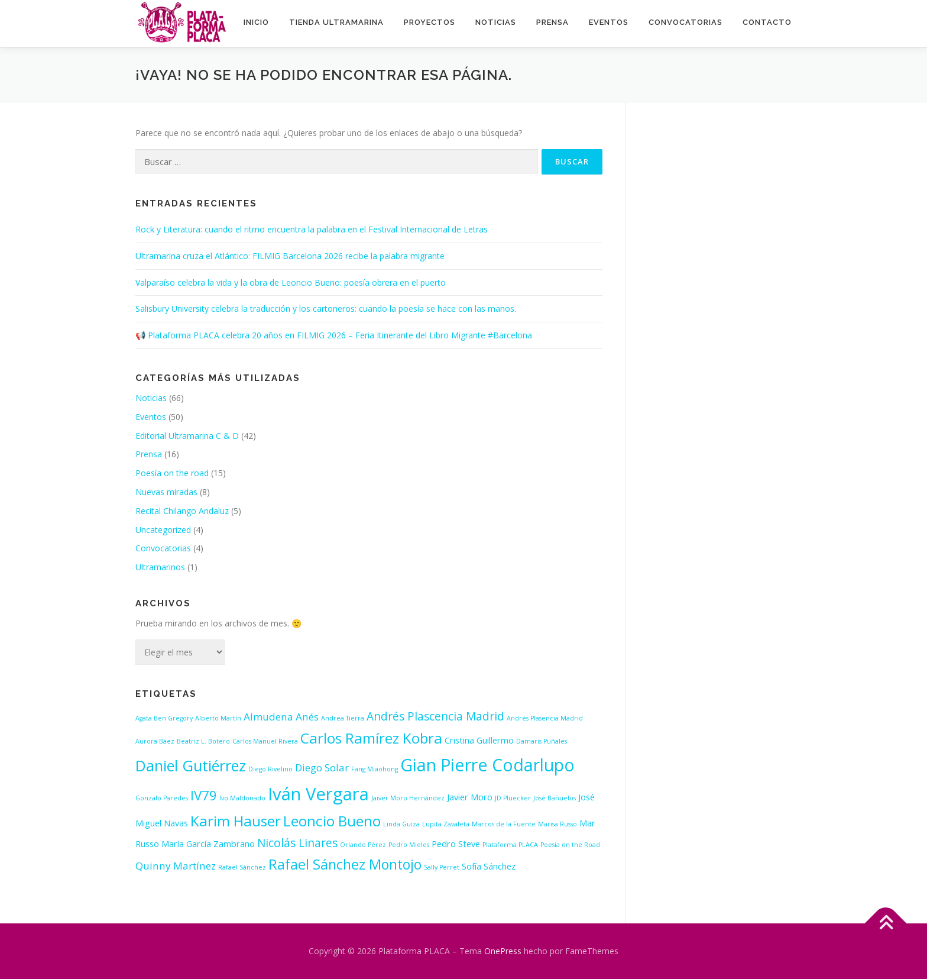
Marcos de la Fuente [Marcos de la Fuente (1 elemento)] (504, 824)
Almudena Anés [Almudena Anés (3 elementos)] (281, 716)
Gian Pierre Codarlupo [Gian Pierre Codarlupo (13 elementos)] (487, 764)
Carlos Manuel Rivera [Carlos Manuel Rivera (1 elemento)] (265, 741)
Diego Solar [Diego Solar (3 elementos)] (322, 767)
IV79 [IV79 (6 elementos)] (203, 795)
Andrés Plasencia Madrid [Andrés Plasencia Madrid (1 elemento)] (545, 718)
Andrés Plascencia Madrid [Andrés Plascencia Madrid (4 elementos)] (435, 716)
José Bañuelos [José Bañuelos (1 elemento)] (554, 798)
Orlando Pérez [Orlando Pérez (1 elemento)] (363, 845)
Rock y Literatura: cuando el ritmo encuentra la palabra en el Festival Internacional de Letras (311, 229)
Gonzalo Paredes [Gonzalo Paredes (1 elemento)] (161, 798)
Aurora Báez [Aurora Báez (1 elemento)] (154, 741)
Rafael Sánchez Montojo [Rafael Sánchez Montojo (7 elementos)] (345, 864)
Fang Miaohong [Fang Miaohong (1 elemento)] (374, 769)
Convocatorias (685, 22)
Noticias (495, 22)
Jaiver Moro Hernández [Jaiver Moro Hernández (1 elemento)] (408, 798)
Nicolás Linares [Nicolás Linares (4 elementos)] (297, 843)
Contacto (767, 22)
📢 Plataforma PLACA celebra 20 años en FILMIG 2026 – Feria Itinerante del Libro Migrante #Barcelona (333, 335)
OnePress (502, 951)
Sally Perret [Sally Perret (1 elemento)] (441, 867)
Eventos (608, 22)
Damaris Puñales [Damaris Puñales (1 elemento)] (541, 741)
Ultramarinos (160, 567)
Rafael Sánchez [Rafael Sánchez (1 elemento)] (242, 867)
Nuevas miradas (166, 491)
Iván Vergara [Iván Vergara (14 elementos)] (318, 794)
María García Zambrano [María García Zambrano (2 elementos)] (208, 843)
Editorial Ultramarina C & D (187, 435)
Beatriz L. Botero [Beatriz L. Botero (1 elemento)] (203, 741)
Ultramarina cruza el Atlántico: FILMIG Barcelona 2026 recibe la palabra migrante (290, 255)
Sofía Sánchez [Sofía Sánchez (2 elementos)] (489, 866)
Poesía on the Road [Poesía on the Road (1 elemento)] (570, 845)
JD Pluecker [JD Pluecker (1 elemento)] (513, 798)
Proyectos (429, 22)
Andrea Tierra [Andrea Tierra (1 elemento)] (342, 718)
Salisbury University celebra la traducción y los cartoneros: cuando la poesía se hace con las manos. (325, 308)
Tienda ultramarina (336, 22)
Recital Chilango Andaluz (182, 510)
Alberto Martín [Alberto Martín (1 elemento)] (218, 718)
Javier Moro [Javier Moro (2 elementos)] (469, 797)
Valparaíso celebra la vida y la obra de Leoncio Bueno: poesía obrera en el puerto (290, 282)
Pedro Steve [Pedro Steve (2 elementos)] (456, 843)
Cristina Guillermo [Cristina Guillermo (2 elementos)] (479, 740)
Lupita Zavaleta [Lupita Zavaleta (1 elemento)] (445, 824)
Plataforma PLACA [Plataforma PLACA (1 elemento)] (510, 845)
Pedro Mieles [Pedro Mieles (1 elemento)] (408, 845)
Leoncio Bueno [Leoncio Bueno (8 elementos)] (332, 821)
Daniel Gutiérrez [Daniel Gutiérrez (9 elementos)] (190, 765)
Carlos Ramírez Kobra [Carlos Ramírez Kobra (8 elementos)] (371, 738)
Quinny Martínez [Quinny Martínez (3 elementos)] (175, 866)
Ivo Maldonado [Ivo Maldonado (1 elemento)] (242, 798)
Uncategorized (163, 529)
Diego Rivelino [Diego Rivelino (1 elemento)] (270, 769)
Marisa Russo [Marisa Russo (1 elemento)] (557, 824)
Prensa (552, 22)
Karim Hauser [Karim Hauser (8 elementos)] (235, 821)
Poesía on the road (172, 473)
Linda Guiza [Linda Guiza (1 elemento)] (401, 824)
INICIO (256, 22)
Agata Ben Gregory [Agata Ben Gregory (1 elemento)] (164, 718)
